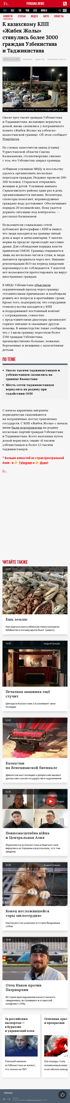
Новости (8, 16)
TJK (19, 10)
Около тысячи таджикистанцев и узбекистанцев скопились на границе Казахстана (33, 374)
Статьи (22, 16)
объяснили (42, 285)
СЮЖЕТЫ (59, 16)
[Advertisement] (35, 521)
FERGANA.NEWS (35, 4)
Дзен (43, 463)
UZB (35, 10)
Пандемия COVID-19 (56, 59)
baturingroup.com (34, 1100)
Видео (34, 16)
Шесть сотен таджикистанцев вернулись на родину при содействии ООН (30, 389)
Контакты (8, 1092)
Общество (40, 59)
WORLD (44, 10)
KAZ (5, 10)
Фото (46, 16)
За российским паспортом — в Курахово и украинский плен (19, 1025)
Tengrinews (10, 139)
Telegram (25, 463)
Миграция (27, 59)
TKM (27, 10)
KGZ (12, 10)
